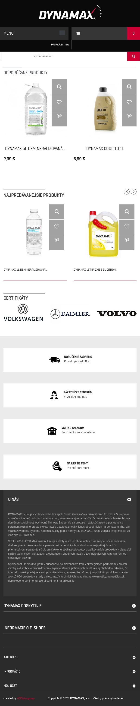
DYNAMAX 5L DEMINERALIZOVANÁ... (35, 148)
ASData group (25, 698)
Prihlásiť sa (60, 44)
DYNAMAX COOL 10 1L (105, 148)
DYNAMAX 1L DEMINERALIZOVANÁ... (25, 270)
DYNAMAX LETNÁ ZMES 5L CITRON (95, 270)
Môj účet (10, 686)
